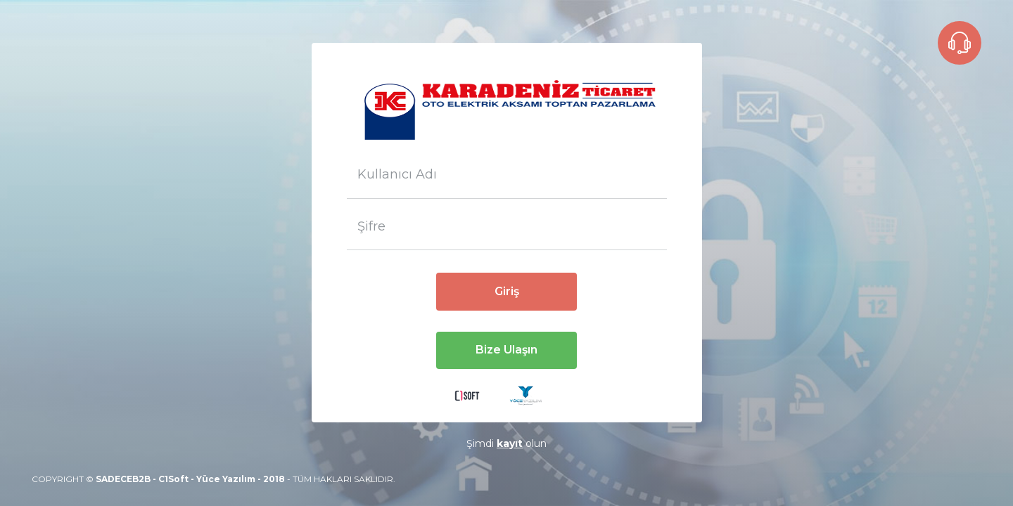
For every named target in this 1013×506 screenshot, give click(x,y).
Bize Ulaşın (506, 349)
